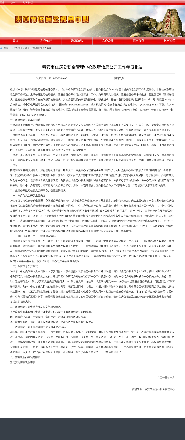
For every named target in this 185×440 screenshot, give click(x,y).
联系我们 (169, 40)
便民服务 (138, 40)
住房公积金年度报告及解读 (38, 48)
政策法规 (77, 40)
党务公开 (108, 40)
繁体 (13, 2)
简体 (2, 2)
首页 (15, 40)
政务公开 (46, 40)
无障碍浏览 (28, 2)
